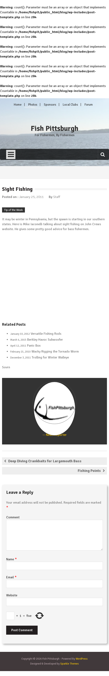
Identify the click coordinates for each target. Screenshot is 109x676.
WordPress (82, 658)
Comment (13, 517)
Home (18, 104)
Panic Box (34, 346)
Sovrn (6, 367)
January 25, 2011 (31, 197)
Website (11, 595)
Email (11, 577)
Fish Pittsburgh (54, 128)
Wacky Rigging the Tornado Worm (55, 351)
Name (11, 559)
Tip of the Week (13, 210)
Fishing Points (89, 470)
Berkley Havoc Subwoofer (45, 340)
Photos (32, 104)
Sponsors (50, 104)
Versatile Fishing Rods (46, 334)
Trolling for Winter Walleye (50, 357)
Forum (89, 104)
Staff (56, 197)
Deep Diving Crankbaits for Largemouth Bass (44, 461)
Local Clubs (70, 104)
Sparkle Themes (69, 663)
